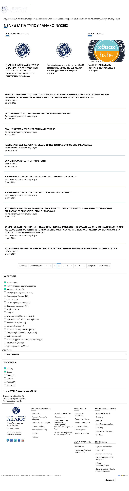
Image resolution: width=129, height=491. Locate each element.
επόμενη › (92, 265)
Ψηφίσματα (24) (13, 309)
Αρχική (6, 18)
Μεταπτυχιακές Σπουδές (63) (18, 302)
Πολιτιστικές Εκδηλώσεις (104, 431)
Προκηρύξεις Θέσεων (82, 419)
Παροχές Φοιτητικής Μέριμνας (39, 418)
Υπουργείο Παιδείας (39, 430)
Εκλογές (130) (12, 299)
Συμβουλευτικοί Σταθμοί (41, 423)
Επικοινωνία (100, 450)
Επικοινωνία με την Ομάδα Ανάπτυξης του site (105, 470)
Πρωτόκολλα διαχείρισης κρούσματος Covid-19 (63, 434)
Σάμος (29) (11, 375)
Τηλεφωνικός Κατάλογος (104, 447)
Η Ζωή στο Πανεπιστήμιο (23, 18)
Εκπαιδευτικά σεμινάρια (104, 424)
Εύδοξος (35, 437)
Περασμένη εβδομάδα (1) (13, 396)
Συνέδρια (99, 435)
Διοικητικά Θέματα (82, 426)
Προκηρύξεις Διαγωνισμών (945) (20, 292)
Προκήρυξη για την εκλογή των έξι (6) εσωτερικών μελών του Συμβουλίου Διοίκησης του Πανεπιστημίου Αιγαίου (65, 69)
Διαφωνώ (110, 480)
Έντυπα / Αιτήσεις (38, 426)
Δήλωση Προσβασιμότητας (102, 464)
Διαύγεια (35, 433)
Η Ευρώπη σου (59, 417)
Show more (6, 350)
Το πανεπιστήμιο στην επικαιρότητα (83, 451)
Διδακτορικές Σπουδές (45, 18)
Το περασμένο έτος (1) (12, 401)
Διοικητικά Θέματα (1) (15, 326)
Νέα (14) (10, 312)
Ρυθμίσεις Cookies (22, 489)
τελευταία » (104, 265)
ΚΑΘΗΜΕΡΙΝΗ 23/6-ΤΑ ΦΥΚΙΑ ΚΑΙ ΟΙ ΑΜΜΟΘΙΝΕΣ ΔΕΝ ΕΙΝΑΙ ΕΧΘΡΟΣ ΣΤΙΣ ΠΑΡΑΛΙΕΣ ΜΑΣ (48, 145)
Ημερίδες (99, 428)
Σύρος (60, 18)
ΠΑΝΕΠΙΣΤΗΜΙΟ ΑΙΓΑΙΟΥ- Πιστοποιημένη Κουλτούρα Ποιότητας (101, 68)
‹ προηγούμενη (36, 265)
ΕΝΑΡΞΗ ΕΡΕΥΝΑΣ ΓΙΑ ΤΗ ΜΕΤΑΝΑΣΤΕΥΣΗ (25, 160)
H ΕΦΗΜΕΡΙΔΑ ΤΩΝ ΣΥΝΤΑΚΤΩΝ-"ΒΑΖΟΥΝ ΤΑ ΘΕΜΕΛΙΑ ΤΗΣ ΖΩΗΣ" (38, 192)
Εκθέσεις (99, 420)
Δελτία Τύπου (80, 18)
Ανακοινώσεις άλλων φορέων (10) (20, 316)
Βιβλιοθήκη (36, 413)
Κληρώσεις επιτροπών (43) (17, 306)
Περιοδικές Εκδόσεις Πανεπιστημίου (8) (23, 319)
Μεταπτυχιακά (80, 430)
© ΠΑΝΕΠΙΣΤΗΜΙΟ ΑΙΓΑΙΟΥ (10, 476)
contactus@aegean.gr (15, 434)
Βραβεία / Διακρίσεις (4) (16, 323)
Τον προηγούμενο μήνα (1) (14, 398)
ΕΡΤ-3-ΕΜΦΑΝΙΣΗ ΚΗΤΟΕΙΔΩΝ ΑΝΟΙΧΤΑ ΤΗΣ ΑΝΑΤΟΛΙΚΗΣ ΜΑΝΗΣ (38, 113)
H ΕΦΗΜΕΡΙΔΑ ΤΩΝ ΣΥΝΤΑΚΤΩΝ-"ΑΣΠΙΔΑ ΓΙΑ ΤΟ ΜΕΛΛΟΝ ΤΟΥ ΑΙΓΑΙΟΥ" (41, 176)
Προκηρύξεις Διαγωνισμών (79, 414)
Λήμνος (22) (11, 385)
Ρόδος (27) (11, 382)
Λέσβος (68, 18)
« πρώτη (23, 265)
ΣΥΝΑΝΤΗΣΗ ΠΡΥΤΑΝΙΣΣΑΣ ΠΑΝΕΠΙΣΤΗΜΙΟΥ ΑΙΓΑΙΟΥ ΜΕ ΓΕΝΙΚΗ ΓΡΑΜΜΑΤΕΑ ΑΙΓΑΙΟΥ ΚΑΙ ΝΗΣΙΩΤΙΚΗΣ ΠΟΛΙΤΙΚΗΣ (61, 248)
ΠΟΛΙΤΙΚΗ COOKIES (38, 476)
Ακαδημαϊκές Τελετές (103, 413)
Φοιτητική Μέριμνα (82, 433)
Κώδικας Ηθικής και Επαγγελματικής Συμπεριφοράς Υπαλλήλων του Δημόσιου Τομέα (63, 424)
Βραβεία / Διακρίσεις (82, 423)
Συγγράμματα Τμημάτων (62, 413)
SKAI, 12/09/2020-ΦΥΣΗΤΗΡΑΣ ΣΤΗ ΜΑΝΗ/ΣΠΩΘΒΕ (30, 129)
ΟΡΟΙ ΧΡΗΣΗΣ (25, 476)
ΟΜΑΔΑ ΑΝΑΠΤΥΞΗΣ (54, 476)
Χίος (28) (10, 378)
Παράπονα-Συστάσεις (104, 454)
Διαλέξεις (99, 417)
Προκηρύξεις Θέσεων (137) (18, 296)
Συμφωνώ (99, 480)
